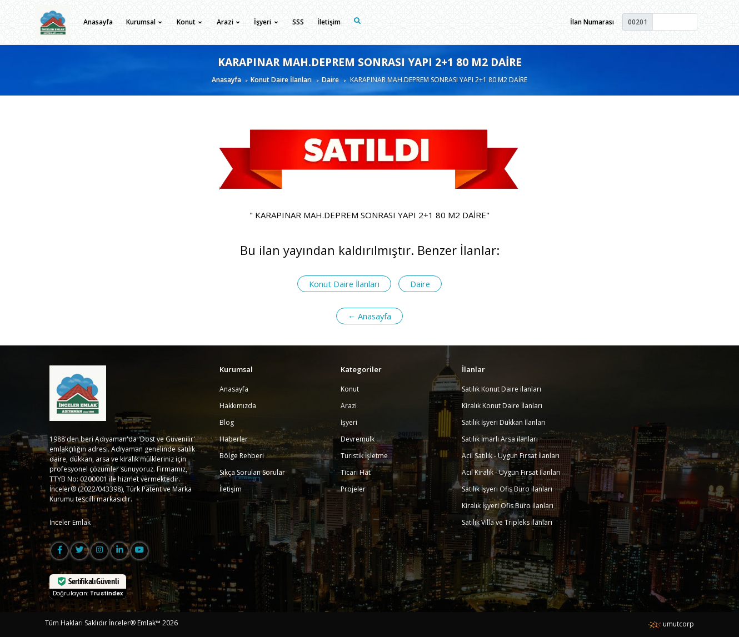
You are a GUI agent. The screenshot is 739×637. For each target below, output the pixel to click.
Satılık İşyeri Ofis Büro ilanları (507, 489)
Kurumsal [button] (144, 22)
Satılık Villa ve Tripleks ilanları (507, 522)
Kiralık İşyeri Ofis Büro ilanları (507, 505)
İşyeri (349, 422)
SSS (298, 22)
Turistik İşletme (364, 455)
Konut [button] (189, 22)
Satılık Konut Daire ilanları (501, 389)
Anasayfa (98, 22)
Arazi (349, 405)
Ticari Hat (356, 472)
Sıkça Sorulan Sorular (252, 472)
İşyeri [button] (265, 22)
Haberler (233, 439)
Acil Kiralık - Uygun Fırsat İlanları (511, 472)
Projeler (353, 489)
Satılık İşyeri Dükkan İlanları (504, 422)
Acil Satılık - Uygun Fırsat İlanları (511, 455)
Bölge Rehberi (241, 455)
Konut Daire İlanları (281, 79)
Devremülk (358, 439)
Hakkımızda (237, 405)
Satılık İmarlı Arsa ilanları (500, 439)
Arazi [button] (228, 22)
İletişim (329, 22)
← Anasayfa (370, 316)
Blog (226, 422)
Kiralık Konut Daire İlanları (502, 405)
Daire (330, 79)
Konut (350, 389)
